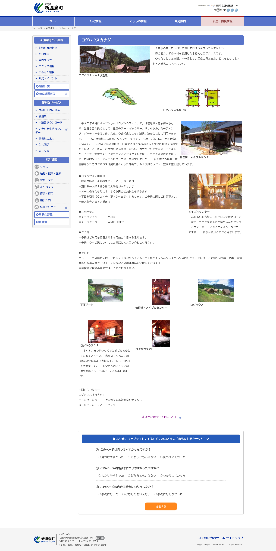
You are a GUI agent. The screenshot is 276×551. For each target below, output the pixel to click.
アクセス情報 (46, 66)
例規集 (42, 116)
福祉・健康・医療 (50, 173)
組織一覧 (44, 86)
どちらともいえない (142, 457)
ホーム (53, 21)
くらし (44, 166)
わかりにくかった (173, 475)
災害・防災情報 (222, 21)
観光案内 (180, 21)
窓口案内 (43, 54)
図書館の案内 (46, 138)
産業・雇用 (46, 193)
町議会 (43, 222)
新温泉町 (48, 8)
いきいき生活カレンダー (48, 130)
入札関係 (43, 144)
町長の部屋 (45, 214)
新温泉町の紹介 (47, 48)
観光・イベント (47, 78)
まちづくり (46, 186)
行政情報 (95, 21)
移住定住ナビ (48, 207)
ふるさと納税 (46, 72)
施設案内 (45, 200)
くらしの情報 (138, 21)
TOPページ (37, 28)
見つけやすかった (111, 457)
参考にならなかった (169, 494)
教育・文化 (46, 180)
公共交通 (43, 150)
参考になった (108, 494)
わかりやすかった (111, 475)
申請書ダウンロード (49, 122)
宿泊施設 (50, 28)
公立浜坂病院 (47, 93)
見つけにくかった (173, 457)
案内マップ (44, 60)
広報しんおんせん (48, 110)
